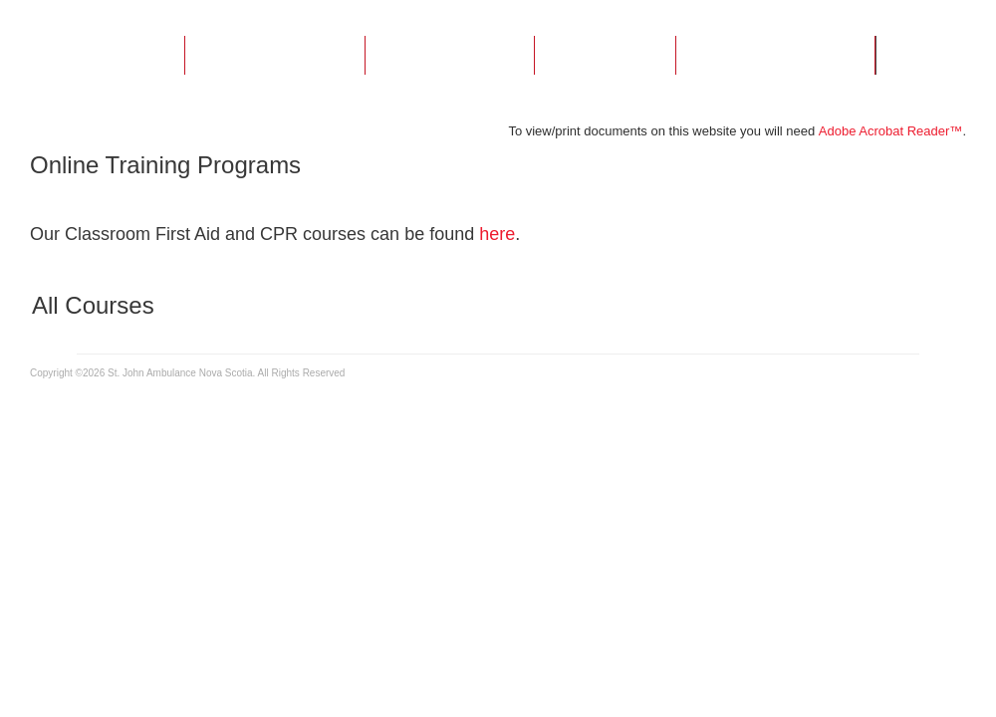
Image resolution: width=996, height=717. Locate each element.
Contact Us (775, 56)
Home (112, 56)
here (497, 234)
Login (945, 56)
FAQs (606, 56)
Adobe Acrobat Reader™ (891, 130)
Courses (449, 56)
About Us (274, 56)
